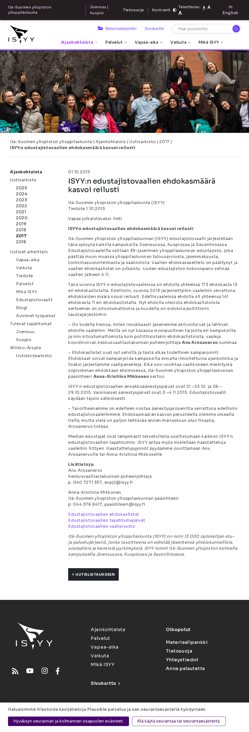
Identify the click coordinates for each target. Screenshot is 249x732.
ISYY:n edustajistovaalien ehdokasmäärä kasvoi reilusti (72, 147)
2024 (21, 194)
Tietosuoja (133, 10)
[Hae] (236, 28)
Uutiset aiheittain (29, 251)
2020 (22, 218)
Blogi (22, 307)
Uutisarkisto (142, 141)
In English (230, 9)
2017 (164, 141)
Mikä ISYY (210, 42)
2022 (21, 206)
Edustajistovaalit (34, 299)
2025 (21, 188)
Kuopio (23, 339)
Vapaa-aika (149, 42)
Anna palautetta (185, 668)
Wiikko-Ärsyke (25, 347)
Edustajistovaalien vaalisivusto (101, 526)
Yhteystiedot (182, 660)
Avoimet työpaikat (36, 315)
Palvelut (116, 42)
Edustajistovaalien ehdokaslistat (103, 514)
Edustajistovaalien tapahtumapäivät (106, 520)
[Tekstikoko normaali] (204, 7)
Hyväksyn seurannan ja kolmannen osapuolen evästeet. (68, 721)
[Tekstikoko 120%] (180, 12)
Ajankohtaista (79, 42)
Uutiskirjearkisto (34, 355)
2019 (21, 224)
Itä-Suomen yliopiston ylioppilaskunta (51, 141)
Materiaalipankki (117, 28)
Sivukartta (154, 28)
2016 (21, 241)
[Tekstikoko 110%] (208, 6)
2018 (21, 230)
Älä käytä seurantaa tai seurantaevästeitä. (178, 721)
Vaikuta (180, 42)
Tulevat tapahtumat (31, 323)
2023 (21, 200)
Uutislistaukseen (93, 574)
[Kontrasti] (174, 10)
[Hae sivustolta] (206, 28)
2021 (21, 212)
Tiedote (24, 275)
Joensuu (25, 331)
